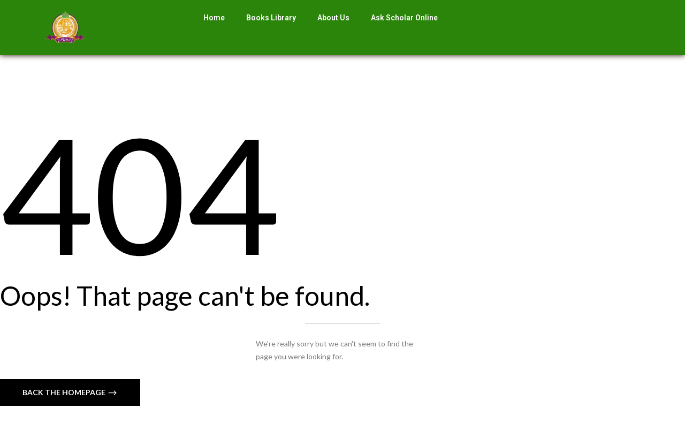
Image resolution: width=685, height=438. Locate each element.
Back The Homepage (64, 392)
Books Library (271, 17)
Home (214, 17)
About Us (333, 17)
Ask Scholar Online (404, 17)
